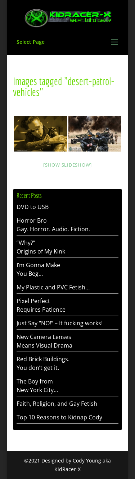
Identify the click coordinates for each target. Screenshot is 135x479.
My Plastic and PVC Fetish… (53, 287)
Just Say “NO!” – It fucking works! (60, 323)
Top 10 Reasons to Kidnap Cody (59, 417)
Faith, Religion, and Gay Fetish (57, 404)
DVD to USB (33, 207)
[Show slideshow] (67, 165)
